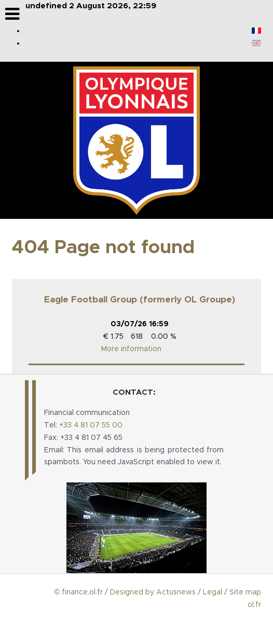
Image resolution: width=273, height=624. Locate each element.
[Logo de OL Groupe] (136, 140)
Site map (245, 592)
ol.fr (254, 604)
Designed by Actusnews (153, 592)
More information (131, 349)
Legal (212, 592)
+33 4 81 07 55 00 (90, 425)
